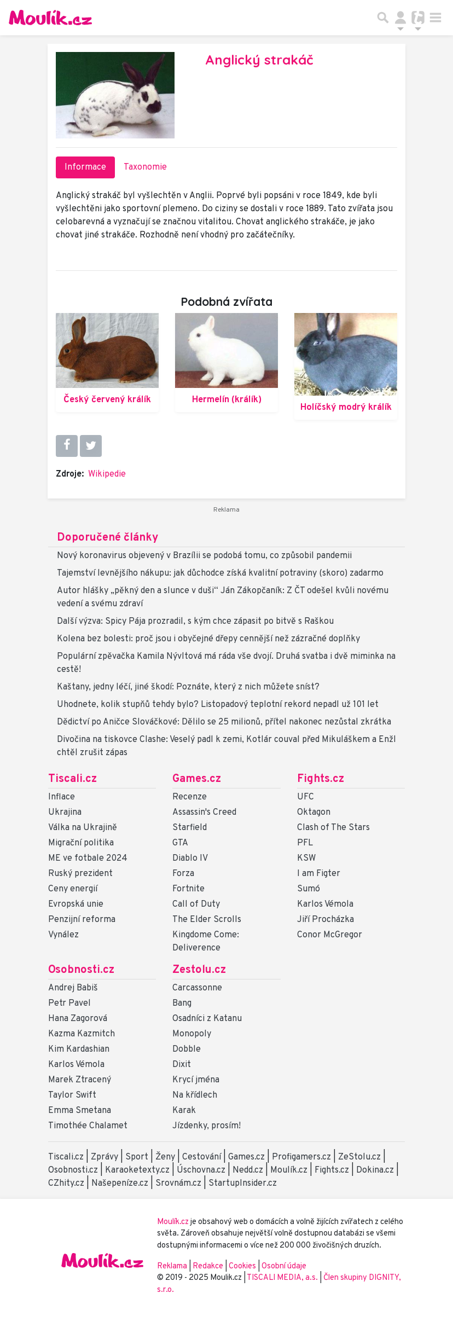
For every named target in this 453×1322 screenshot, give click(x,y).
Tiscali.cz (72, 779)
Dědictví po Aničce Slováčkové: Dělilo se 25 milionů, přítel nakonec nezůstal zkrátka (224, 722)
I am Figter (318, 873)
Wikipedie (107, 474)
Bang (181, 1003)
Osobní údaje (284, 1266)
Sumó (308, 889)
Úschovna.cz (201, 1170)
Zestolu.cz (199, 970)
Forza (183, 873)
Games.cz (196, 779)
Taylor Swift (72, 1095)
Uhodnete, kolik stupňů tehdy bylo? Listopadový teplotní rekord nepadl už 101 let (218, 704)
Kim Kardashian (78, 1049)
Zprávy (104, 1157)
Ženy (165, 1157)
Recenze (189, 797)
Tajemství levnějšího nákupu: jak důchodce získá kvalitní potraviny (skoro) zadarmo (220, 573)
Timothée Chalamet (87, 1126)
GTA (180, 843)
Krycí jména (195, 1080)
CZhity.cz (66, 1183)
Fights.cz (320, 779)
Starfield (189, 827)
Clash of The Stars (333, 827)
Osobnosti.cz (81, 970)
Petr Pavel (69, 1003)
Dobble (186, 1049)
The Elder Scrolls (206, 919)
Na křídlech (194, 1095)
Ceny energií (72, 889)
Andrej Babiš (73, 988)
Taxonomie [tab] (145, 167)
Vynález (63, 935)
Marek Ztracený (79, 1080)
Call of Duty (196, 904)
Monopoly (191, 1034)
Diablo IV (190, 858)
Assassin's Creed (204, 812)
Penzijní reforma (81, 919)
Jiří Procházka (325, 919)
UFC (305, 797)
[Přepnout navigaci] (400, 17)
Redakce (208, 1266)
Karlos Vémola (325, 904)
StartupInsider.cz (242, 1183)
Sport (136, 1157)
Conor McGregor (329, 935)
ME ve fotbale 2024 (87, 858)
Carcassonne (197, 988)
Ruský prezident (80, 873)
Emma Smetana (79, 1110)
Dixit (181, 1064)
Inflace (61, 797)
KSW (306, 858)
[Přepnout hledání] (383, 17)
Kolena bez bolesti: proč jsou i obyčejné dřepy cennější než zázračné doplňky (208, 639)
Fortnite (188, 889)
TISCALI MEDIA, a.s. (283, 1278)
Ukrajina (65, 812)
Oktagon (313, 812)
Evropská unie (75, 904)
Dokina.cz (375, 1170)
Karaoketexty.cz (137, 1170)
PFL (305, 843)
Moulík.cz (288, 1170)
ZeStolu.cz (359, 1157)
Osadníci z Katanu (207, 1018)
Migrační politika (81, 843)
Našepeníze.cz (119, 1183)
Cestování (201, 1157)
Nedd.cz (248, 1170)
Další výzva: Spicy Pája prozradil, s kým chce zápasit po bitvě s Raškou (195, 621)
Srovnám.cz (178, 1183)
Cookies (242, 1266)
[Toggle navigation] (435, 17)
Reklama (172, 1266)
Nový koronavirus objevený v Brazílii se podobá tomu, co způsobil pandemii (204, 555)
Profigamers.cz (301, 1157)
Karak (184, 1110)
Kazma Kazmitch (81, 1034)
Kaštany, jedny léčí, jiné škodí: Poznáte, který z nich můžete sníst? (188, 687)
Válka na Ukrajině (82, 827)
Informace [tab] (85, 167)
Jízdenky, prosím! (206, 1126)
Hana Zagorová (77, 1018)
